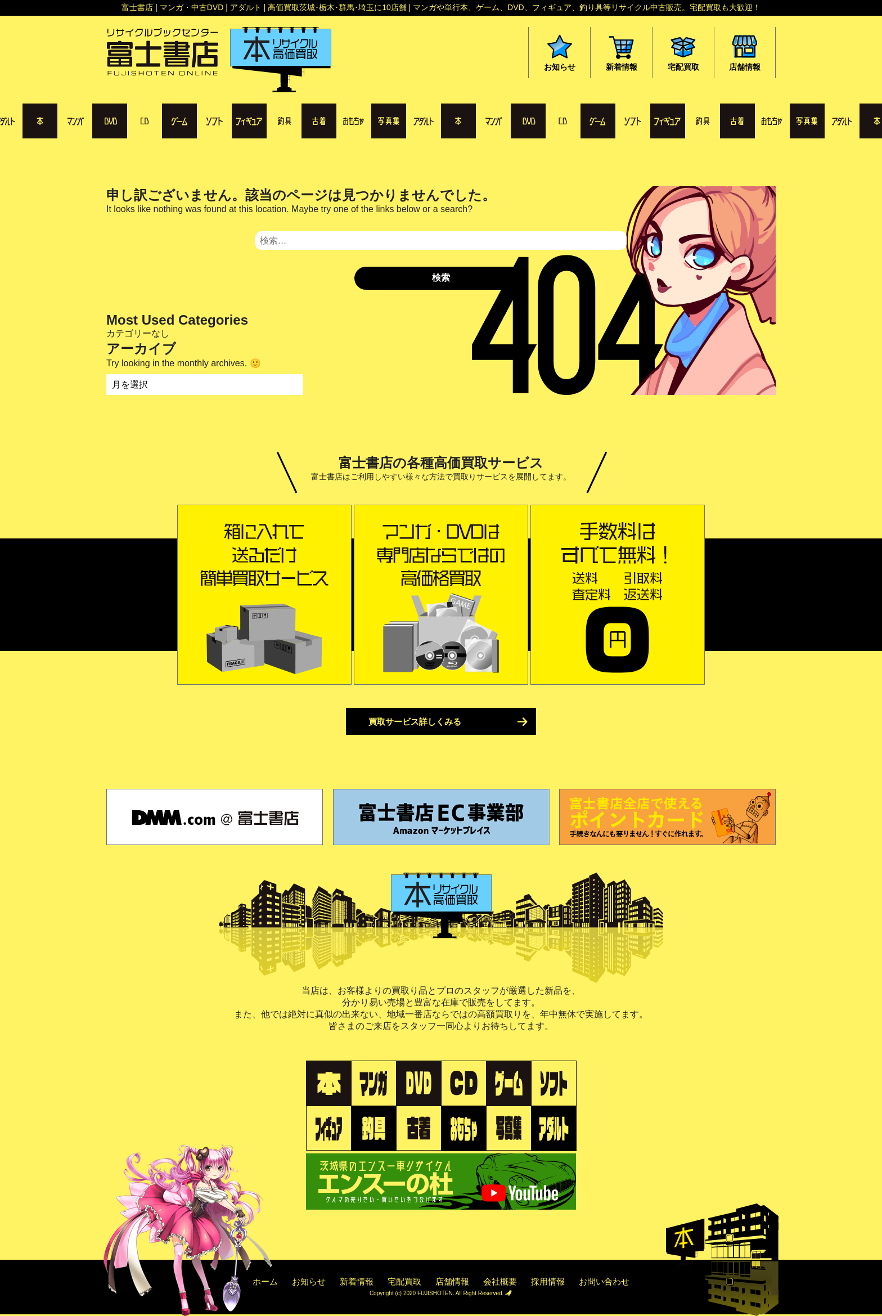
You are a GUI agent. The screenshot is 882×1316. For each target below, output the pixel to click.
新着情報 (357, 1281)
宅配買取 (404, 1281)
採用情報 (548, 1281)
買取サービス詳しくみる (414, 721)
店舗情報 (452, 1281)
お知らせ (309, 1281)
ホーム (265, 1281)
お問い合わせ (604, 1281)
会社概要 (500, 1281)
